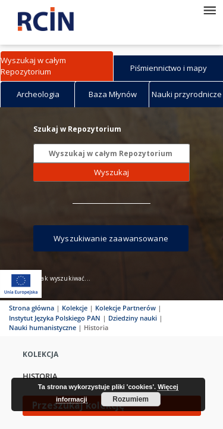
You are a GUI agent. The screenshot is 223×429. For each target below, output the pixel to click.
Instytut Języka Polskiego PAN (54, 317)
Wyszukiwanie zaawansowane (111, 238)
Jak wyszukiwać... (64, 278)
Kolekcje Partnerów (125, 307)
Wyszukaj (111, 172)
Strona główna (31, 307)
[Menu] (209, 9)
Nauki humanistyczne (42, 327)
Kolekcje (74, 307)
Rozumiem (130, 399)
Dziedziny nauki (132, 317)
